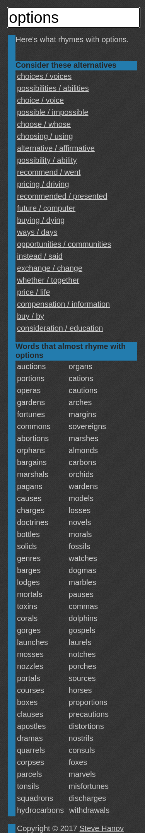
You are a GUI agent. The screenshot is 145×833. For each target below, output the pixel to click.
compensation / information (63, 304)
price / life (33, 292)
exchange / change (49, 268)
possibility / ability (47, 160)
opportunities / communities (64, 244)
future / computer (46, 208)
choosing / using (45, 136)
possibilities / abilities (53, 88)
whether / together (48, 280)
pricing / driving (43, 184)
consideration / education (60, 328)
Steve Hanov (102, 828)
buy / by (30, 316)
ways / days (37, 232)
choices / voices (44, 76)
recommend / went (49, 172)
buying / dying (41, 220)
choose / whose (44, 124)
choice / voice (40, 100)
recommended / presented (62, 196)
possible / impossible (53, 112)
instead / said (40, 256)
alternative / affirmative (56, 148)
